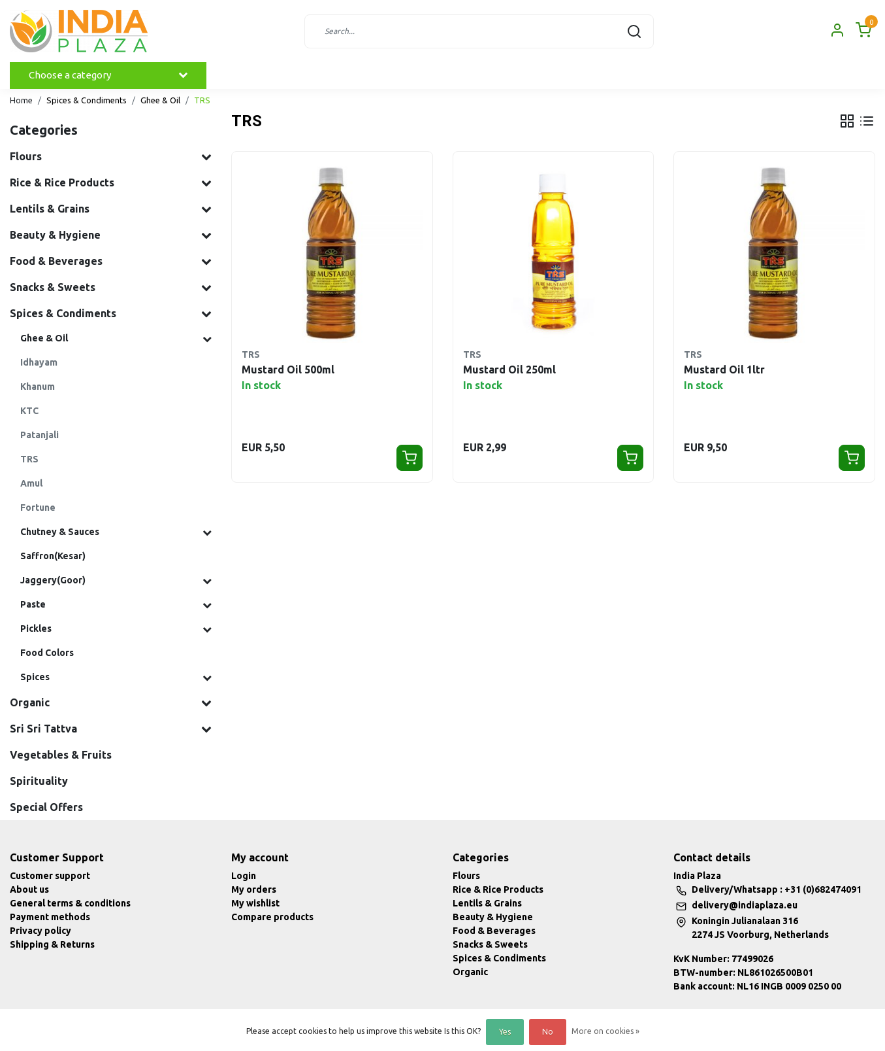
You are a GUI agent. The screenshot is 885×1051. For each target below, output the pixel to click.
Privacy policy (40, 930)
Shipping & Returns (52, 944)
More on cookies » (605, 1031)
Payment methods (50, 917)
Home (21, 100)
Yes (505, 1031)
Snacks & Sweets (490, 944)
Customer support (50, 875)
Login (243, 875)
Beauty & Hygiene (493, 917)
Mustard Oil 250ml (509, 369)
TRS (202, 100)
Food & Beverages (494, 930)
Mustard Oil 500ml (288, 369)
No (547, 1031)
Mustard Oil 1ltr (724, 369)
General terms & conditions (70, 903)
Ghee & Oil (160, 100)
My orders (253, 889)
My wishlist (255, 903)
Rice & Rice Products (498, 889)
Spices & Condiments (86, 100)
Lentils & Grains (487, 903)
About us (29, 889)
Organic (470, 972)
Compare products (272, 917)
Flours (466, 875)
